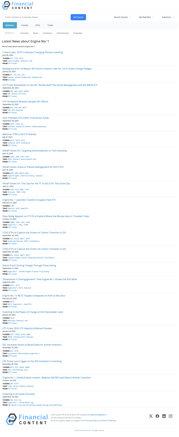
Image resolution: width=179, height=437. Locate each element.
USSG (24, 192)
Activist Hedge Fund (23, 77)
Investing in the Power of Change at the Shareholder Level (33, 312)
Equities (11, 77)
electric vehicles (19, 386)
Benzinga (11, 80)
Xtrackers (11, 126)
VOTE (21, 58)
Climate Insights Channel (17, 257)
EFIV (11, 107)
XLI (22, 124)
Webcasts (11, 320)
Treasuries (77, 33)
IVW (11, 91)
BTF (16, 367)
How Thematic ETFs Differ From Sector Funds (26, 117)
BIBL (22, 189)
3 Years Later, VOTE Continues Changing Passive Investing (33, 52)
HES (23, 75)
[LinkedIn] (164, 419)
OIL (20, 400)
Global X (16, 159)
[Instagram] (170, 419)
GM (11, 383)
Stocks (24, 25)
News (35, 33)
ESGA (27, 173)
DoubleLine (25, 143)
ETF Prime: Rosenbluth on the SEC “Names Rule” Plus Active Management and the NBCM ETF (50, 85)
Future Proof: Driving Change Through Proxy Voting (29, 265)
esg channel (12, 353)
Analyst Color (37, 77)
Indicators (166, 17)
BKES (12, 173)
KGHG (16, 238)
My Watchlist (145, 17)
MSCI (9, 370)
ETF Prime (22, 94)
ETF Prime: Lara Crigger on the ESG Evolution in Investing (32, 361)
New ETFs (24, 208)
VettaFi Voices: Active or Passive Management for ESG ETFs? (33, 167)
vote (26, 320)
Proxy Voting (44, 271)
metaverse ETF (19, 337)
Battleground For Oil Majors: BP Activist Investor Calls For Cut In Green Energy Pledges (47, 68)
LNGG (20, 91)
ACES (12, 189)
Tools (50, 25)
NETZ (24, 107)
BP (11, 75)
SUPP (12, 124)
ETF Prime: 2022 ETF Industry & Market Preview (27, 328)
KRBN (28, 334)
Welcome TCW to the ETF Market (19, 134)
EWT (27, 157)
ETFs (38, 25)
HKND (21, 367)
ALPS (17, 189)
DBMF (12, 222)
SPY (11, 58)
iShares (14, 94)
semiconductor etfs (28, 159)
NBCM (26, 91)
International (62, 33)
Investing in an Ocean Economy (19, 393)
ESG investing (23, 353)
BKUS (22, 173)
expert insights (13, 61)
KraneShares (34, 241)
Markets (10, 25)
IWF (15, 91)
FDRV (10, 159)
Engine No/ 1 (12, 225)
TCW (16, 58)
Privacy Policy (91, 420)
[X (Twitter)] (151, 419)
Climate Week (24, 402)
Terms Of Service (108, 420)
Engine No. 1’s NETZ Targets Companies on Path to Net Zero (34, 295)
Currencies (47, 33)
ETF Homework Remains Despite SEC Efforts (25, 101)
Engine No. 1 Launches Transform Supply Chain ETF (29, 199)
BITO (12, 334)
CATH (27, 189)
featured (19, 110)
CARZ (12, 157)
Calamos (39, 176)
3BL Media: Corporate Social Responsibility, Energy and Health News (35, 405)
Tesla (10, 386)
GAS (15, 400)
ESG (19, 75)
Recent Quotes (121, 17)
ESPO (22, 157)
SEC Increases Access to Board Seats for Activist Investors (32, 344)
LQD (22, 222)
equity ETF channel (23, 126)
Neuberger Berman (15, 241)
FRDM (17, 334)
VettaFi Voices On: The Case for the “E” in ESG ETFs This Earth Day (36, 183)
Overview (24, 33)
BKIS (16, 173)
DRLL (18, 222)
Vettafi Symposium (39, 126)
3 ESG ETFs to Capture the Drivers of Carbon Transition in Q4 (34, 232)
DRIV (17, 157)
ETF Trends (12, 63)
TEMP (18, 192)
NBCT (22, 238)
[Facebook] (157, 419)
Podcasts (29, 337)
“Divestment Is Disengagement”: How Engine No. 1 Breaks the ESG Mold (40, 279)
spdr (26, 370)
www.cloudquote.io (98, 414)
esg (32, 402)
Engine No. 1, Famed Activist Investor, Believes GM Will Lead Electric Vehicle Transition (47, 377)
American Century (27, 176)
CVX (15, 75)
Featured (24, 61)
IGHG (23, 334)
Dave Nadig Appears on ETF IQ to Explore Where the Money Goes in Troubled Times (46, 216)
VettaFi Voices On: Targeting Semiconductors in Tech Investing (35, 150)
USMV (28, 222)
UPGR (17, 124)
